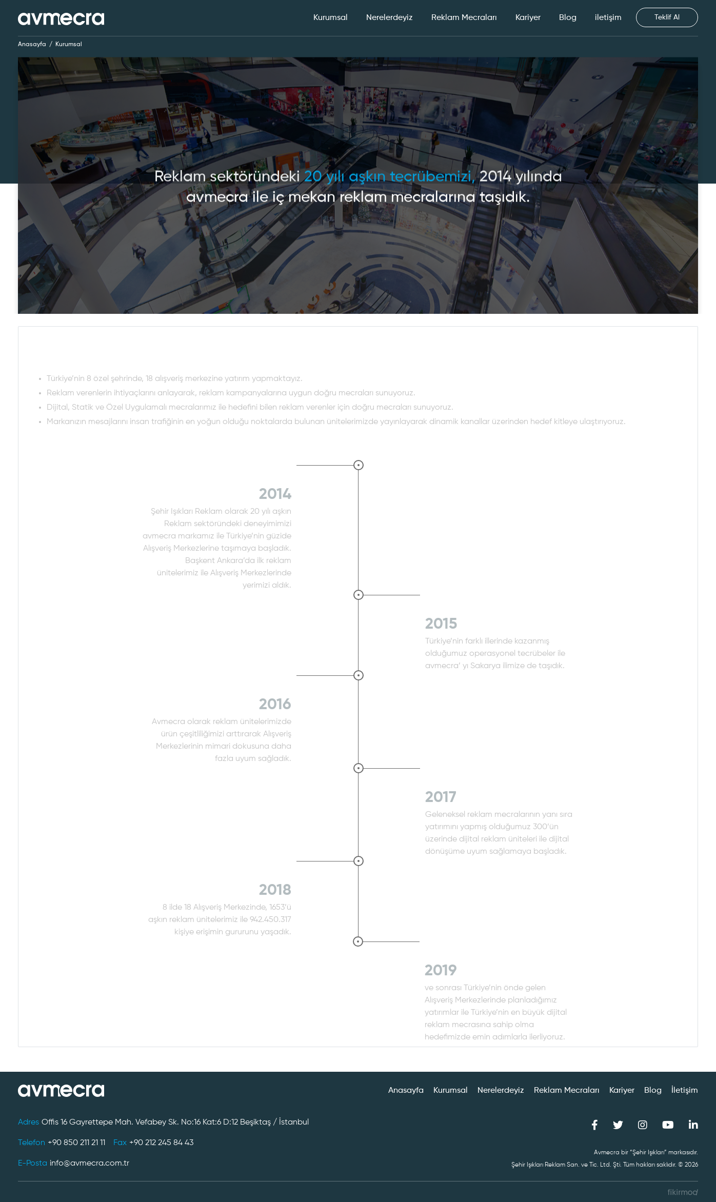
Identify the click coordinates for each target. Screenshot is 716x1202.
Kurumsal (330, 18)
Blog (567, 18)
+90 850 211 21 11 (76, 1143)
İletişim (684, 1091)
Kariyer (528, 18)
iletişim (608, 18)
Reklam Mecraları (464, 18)
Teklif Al (667, 17)
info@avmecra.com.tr (89, 1163)
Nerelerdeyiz (389, 18)
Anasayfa (32, 45)
